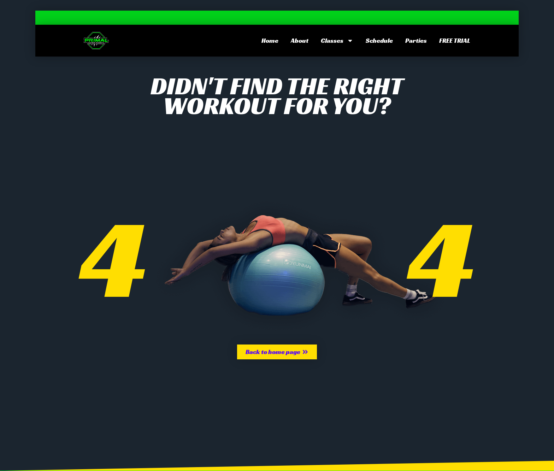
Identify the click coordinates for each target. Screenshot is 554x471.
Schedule (379, 40)
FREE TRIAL (454, 40)
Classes (337, 40)
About (299, 40)
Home (269, 40)
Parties (416, 40)
